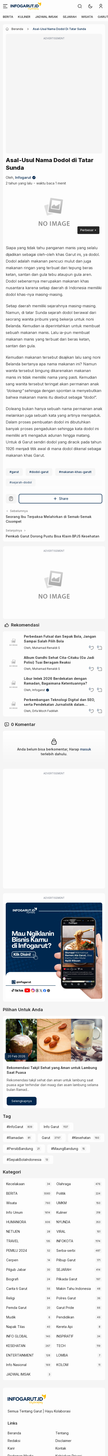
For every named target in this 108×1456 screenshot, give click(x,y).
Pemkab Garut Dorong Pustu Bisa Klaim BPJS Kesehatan (52, 536)
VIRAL (60, 1231)
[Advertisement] (54, 97)
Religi (10, 1298)
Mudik (11, 1317)
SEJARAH (69, 17)
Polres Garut (66, 1298)
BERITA (8, 17)
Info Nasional (16, 1365)
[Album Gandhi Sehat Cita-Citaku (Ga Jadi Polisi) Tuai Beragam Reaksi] (13, 663)
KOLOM (62, 1365)
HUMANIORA (16, 1222)
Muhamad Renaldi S (46, 648)
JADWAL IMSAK (46, 17)
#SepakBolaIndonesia (24, 1160)
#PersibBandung (20, 1149)
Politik (61, 1193)
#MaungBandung (64, 1149)
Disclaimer (63, 1441)
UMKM (61, 1203)
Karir (11, 1448)
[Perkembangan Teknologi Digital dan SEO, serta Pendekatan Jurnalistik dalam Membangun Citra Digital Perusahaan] (13, 705)
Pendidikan (65, 1317)
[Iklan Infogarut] (54, 951)
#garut (14, 472)
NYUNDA (63, 1222)
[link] (80, 6)
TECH (60, 1346)
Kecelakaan (15, 1184)
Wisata (11, 1203)
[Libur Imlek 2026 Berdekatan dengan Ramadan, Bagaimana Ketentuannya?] (13, 684)
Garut (46, 1138)
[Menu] (5, 6)
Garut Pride (65, 1308)
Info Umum (14, 1212)
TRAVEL (12, 1241)
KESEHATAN (15, 1346)
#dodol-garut (39, 472)
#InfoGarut (15, 1127)
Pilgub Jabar (16, 1269)
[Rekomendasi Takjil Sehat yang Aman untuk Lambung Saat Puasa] (54, 1040)
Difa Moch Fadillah (45, 711)
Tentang (62, 1433)
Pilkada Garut (66, 1279)
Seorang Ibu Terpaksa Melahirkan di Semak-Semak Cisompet (49, 519)
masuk (85, 749)
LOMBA (62, 1355)
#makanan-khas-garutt (75, 472)
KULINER (24, 17)
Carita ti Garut (16, 1289)
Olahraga (63, 1184)
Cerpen (12, 1260)
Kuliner (61, 1212)
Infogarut (23, 177)
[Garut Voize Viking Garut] (54, 586)
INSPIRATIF (65, 1336)
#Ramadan (15, 1138)
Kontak (60, 1448)
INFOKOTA (64, 1241)
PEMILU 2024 (16, 1250)
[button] (90, 6)
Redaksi (14, 1441)
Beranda (14, 1433)
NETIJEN (13, 1231)
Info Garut (51, 1127)
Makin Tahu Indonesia (73, 1289)
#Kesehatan (81, 1138)
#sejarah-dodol (21, 482)
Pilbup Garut (66, 1260)
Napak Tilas (15, 1327)
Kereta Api (64, 1327)
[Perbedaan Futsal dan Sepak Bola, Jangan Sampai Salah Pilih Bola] (13, 642)
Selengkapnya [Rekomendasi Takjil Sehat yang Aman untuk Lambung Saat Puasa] (21, 1101)
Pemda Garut (16, 1308)
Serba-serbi (65, 1250)
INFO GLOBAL (16, 1336)
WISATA (87, 17)
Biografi (12, 1279)
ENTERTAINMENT (20, 1355)
